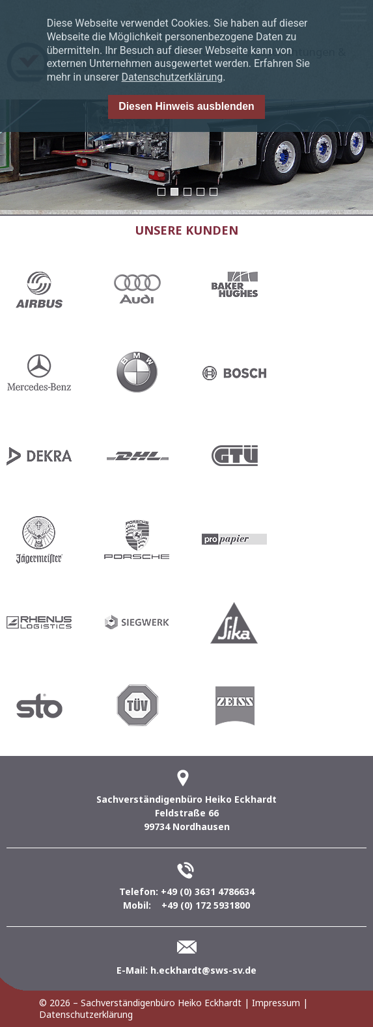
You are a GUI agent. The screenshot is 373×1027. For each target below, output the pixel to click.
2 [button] (174, 192)
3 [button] (187, 192)
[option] (186, 154)
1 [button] (161, 192)
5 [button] (213, 192)
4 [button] (200, 192)
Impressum (276, 1002)
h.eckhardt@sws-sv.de (203, 970)
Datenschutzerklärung (172, 77)
